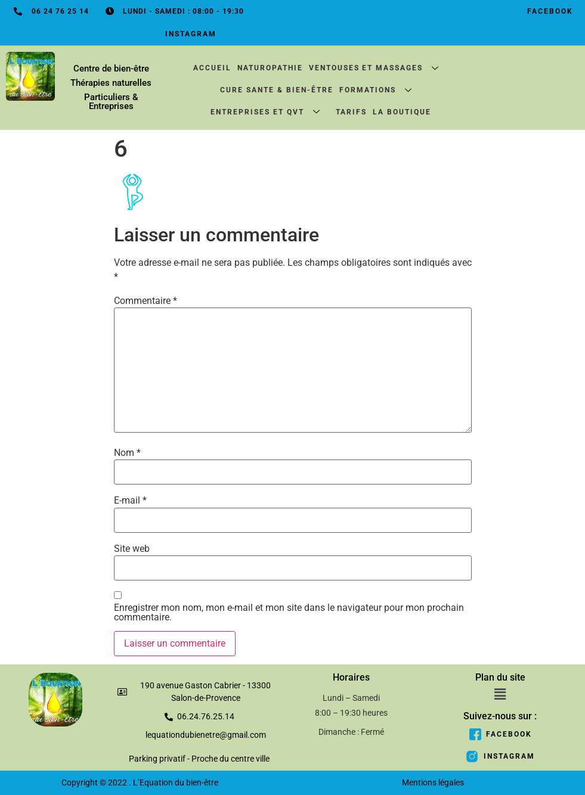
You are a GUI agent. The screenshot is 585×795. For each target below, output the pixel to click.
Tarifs (351, 112)
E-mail (130, 501)
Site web (132, 549)
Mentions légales (433, 783)
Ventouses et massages (378, 68)
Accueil (212, 68)
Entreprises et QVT (270, 112)
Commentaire (145, 301)
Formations (380, 90)
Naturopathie (269, 68)
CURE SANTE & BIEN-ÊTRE (276, 90)
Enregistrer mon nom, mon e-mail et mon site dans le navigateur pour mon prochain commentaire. (289, 613)
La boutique (402, 112)
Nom (127, 453)
